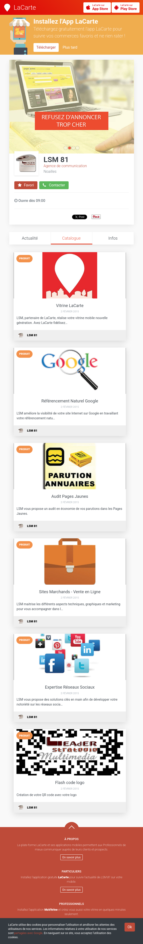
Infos (113, 238)
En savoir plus (71, 857)
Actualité (30, 238)
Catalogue (71, 238)
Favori (26, 185)
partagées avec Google (28, 933)
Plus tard (70, 47)
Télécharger (46, 47)
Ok (130, 927)
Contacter (54, 185)
